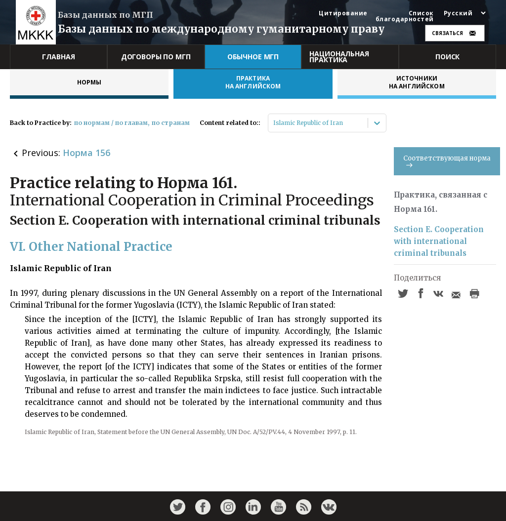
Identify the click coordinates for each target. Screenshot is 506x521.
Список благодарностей (405, 16)
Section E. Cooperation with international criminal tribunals (439, 241)
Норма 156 (86, 153)
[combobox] (274, 123)
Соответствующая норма (447, 160)
